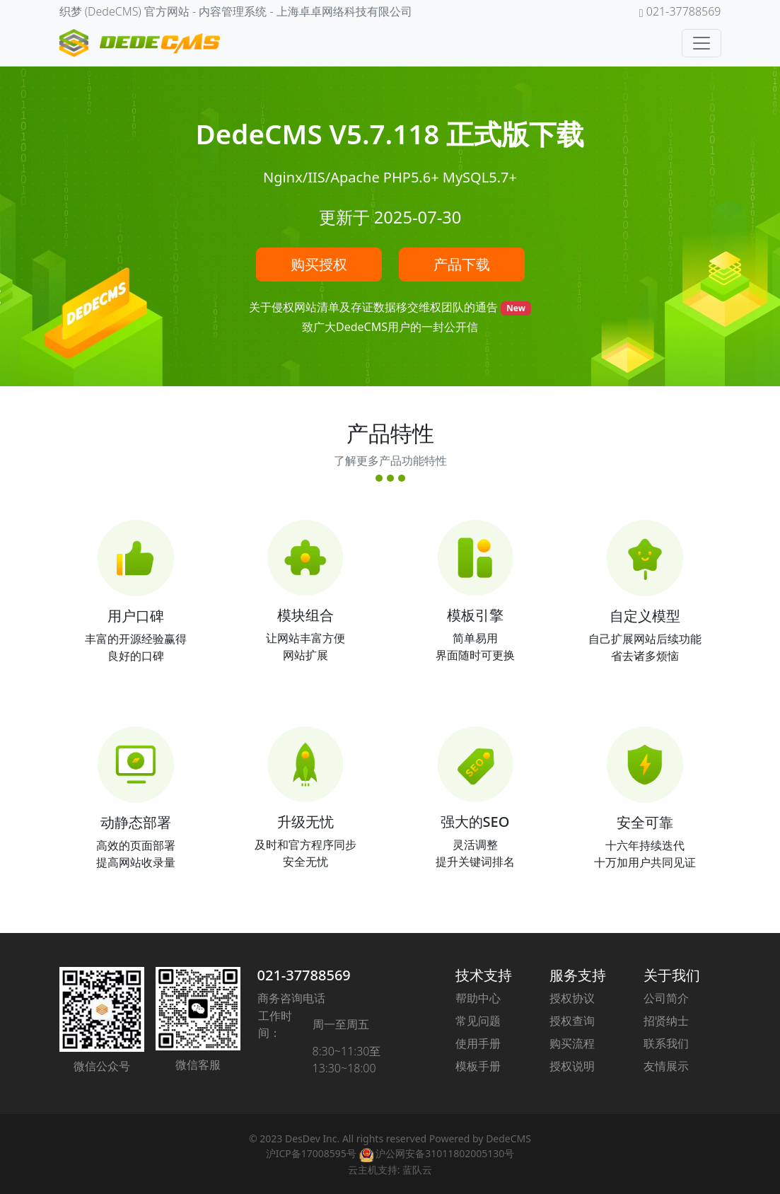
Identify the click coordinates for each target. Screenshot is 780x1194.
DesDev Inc (311, 1138)
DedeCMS (508, 1138)
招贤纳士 (666, 1020)
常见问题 (478, 1020)
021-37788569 (304, 975)
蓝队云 (417, 1169)
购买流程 (572, 1043)
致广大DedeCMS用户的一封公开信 (390, 327)
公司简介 (666, 998)
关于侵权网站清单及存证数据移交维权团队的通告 (375, 307)
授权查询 (572, 1020)
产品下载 (461, 264)
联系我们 (666, 1043)
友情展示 (666, 1066)
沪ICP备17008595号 (311, 1153)
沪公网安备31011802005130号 (437, 1153)
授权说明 (572, 1066)
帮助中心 (478, 998)
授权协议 (572, 998)
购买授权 (319, 264)
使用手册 (478, 1043)
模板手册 (478, 1066)
